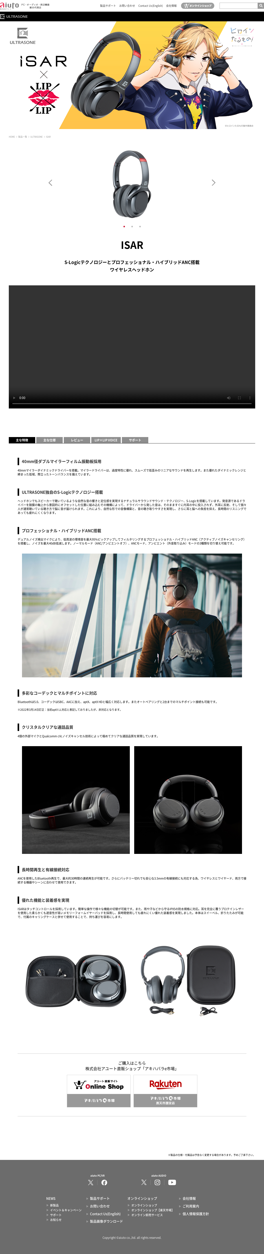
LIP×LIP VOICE (106, 440)
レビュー (77, 440)
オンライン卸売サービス (147, 1215)
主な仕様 (49, 440)
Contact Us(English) (150, 5)
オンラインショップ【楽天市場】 (152, 1210)
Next (214, 183)
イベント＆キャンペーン (66, 1210)
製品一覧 (22, 137)
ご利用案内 (191, 1206)
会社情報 (171, 5)
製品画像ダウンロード (106, 1221)
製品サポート (108, 5)
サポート (135, 440)
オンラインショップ (144, 1205)
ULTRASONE (36, 137)
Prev (50, 183)
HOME (12, 137)
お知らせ (56, 1219)
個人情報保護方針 (196, 1214)
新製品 (54, 1205)
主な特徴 (22, 440)
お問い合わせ (127, 5)
